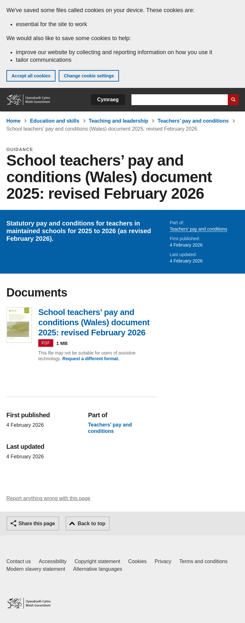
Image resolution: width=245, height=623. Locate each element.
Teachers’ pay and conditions (193, 121)
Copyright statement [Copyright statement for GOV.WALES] (97, 561)
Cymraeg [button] (108, 99)
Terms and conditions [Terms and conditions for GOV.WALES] (203, 561)
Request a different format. (91, 358)
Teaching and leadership (118, 121)
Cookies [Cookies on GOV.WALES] (137, 561)
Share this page (37, 523)
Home (13, 121)
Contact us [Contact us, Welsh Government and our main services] (18, 561)
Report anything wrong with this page (48, 498)
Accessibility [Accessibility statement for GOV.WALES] (52, 561)
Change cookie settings (89, 75)
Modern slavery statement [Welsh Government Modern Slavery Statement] (35, 569)
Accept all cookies (30, 75)
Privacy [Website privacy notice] (163, 561)
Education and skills (54, 121)
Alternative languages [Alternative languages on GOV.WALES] (97, 569)
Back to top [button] (91, 523)
